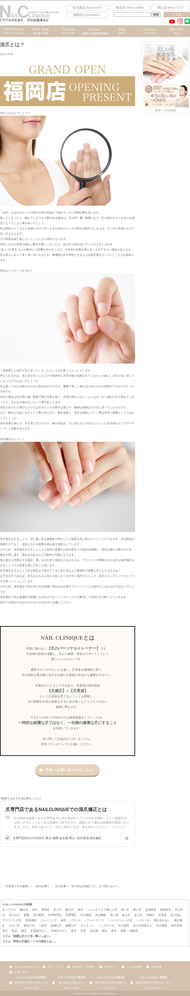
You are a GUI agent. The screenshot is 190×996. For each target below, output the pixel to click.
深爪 (5, 212)
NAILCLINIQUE (40, 602)
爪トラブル (9, 909)
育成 (14, 930)
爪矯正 (150, 915)
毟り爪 (126, 915)
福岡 (123, 930)
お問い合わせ (22, 972)
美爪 (73, 930)
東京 (114, 930)
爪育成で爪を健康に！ (19, 886)
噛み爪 (24, 909)
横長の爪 (29, 925)
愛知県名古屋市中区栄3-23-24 (31, 982)
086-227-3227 (110, 987)
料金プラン (111, 966)
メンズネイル (106, 925)
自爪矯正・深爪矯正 (83, 966)
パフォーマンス (94, 920)
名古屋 (94, 930)
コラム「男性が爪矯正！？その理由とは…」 (29, 941)
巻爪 (80, 909)
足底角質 (150, 909)
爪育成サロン (38, 930)
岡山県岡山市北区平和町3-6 (110, 982)
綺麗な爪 (56, 925)
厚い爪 (137, 909)
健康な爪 (70, 925)
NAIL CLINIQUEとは (26, 966)
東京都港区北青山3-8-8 (71, 982)
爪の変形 (38, 915)
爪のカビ (14, 915)
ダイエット (87, 925)
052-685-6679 (31, 987)
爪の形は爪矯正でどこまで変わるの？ (94, 886)
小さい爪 (14, 925)
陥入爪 (69, 909)
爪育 (83, 930)
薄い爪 (114, 915)
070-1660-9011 (153, 987)
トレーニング (48, 920)
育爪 (5, 930)
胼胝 (26, 915)
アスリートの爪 (12, 920)
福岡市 (134, 930)
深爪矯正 (5, 439)
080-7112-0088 (71, 987)
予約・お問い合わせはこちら (66, 770)
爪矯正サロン (59, 930)
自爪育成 (176, 925)
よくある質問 (134, 966)
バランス (75, 920)
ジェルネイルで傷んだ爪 (102, 909)
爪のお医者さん (142, 925)
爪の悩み (175, 915)
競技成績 (30, 920)
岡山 (104, 930)
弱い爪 (125, 909)
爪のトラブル (55, 966)
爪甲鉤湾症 (55, 915)
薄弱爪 (45, 909)
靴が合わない (162, 920)
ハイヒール (143, 920)
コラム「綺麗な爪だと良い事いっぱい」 (27, 936)
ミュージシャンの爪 (120, 920)
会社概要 (157, 966)
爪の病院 (161, 925)
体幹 (63, 920)
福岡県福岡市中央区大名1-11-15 (153, 982)
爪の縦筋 (85, 915)
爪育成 (162, 915)
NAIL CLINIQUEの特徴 (17, 904)
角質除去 (165, 909)
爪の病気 (123, 925)
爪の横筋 (100, 915)
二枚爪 (43, 925)
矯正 (24, 930)
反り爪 (57, 909)
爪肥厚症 (70, 915)
